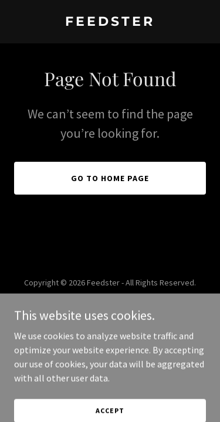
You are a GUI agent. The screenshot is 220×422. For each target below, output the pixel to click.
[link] (110, 22)
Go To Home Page (110, 178)
